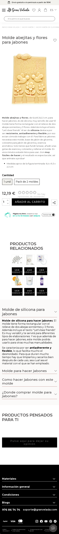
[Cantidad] (6, 201)
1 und (7, 181)
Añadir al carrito (30, 201)
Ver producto (17, 271)
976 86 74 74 (11, 509)
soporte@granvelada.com (40, 509)
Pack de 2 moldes (27, 181)
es (53, 10)
